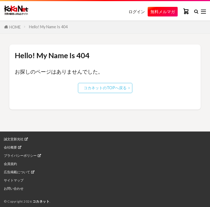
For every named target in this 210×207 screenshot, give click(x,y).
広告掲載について (17, 172)
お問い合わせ (14, 188)
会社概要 (10, 147)
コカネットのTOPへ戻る (105, 87)
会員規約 (10, 164)
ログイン (131, 11)
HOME (15, 27)
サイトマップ (14, 180)
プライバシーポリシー (20, 155)
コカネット (41, 201)
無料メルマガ (160, 11)
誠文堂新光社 (14, 139)
